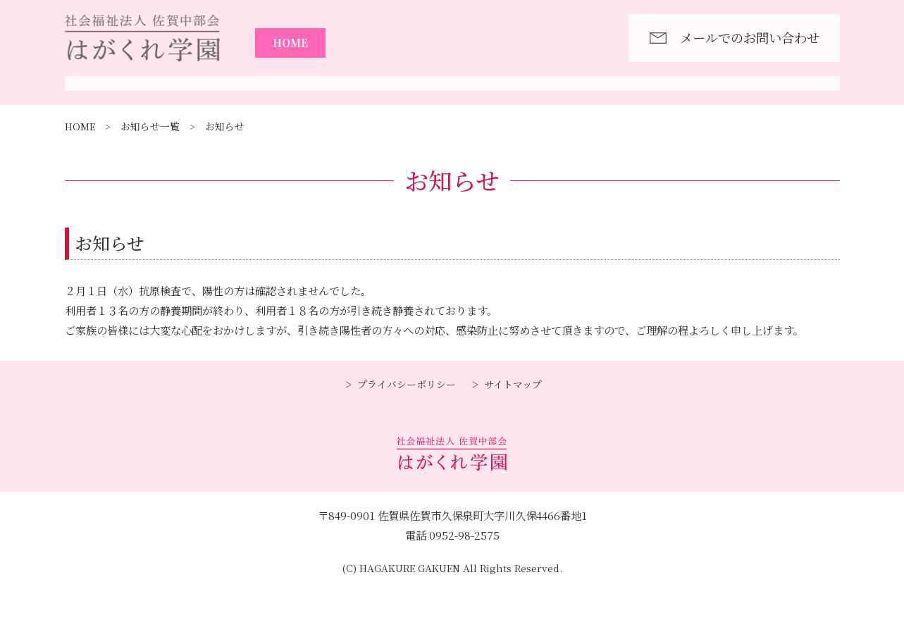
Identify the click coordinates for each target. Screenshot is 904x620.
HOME (290, 42)
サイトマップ (513, 419)
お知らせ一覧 (150, 161)
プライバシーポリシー (406, 419)
